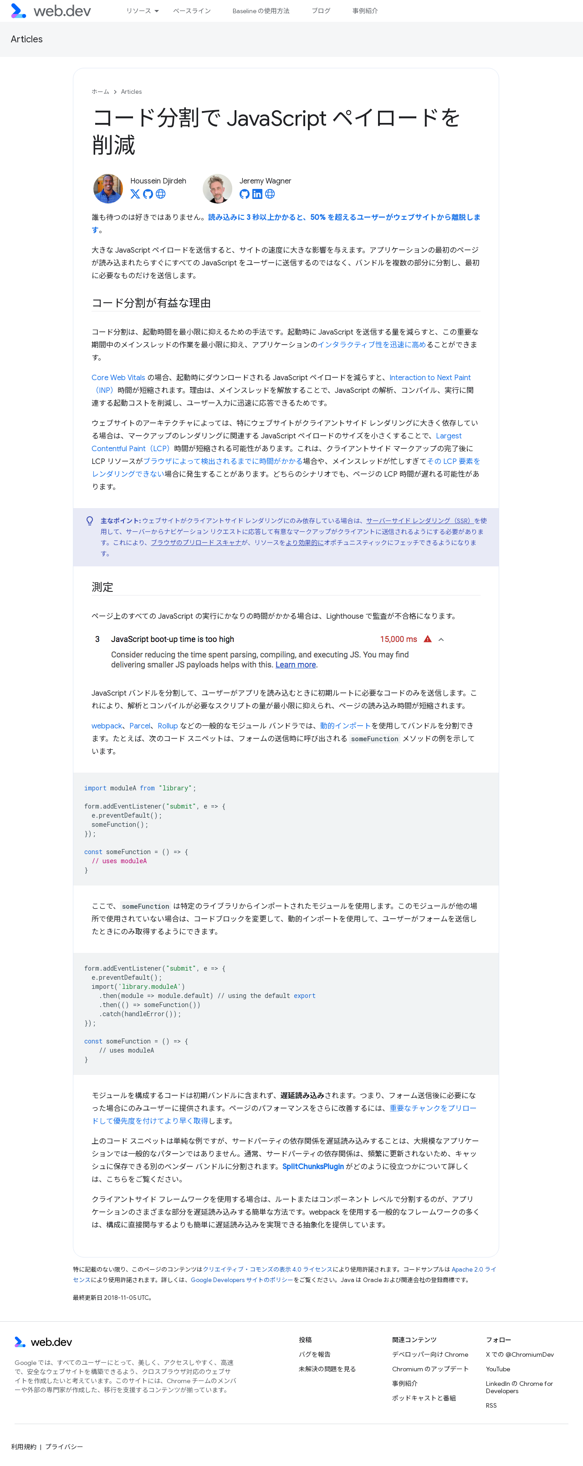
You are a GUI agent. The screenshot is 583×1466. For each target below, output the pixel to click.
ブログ (321, 11)
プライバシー (64, 1447)
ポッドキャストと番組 (424, 1398)
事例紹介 (365, 11)
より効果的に (305, 543)
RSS (491, 1405)
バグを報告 (315, 1354)
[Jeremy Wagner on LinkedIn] (257, 196)
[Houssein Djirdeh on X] (135, 196)
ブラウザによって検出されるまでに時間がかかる (223, 461)
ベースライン (192, 11)
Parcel (139, 726)
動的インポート (345, 726)
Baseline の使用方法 (261, 11)
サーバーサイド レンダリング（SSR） (420, 521)
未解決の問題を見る (327, 1369)
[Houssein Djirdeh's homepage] (161, 196)
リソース (138, 11)
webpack (107, 726)
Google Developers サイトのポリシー (242, 1280)
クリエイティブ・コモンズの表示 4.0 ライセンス (267, 1269)
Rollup (168, 726)
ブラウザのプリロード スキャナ (196, 543)
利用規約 (23, 1447)
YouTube (498, 1369)
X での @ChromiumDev (520, 1354)
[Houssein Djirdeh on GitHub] (148, 196)
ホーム (100, 92)
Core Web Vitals (118, 377)
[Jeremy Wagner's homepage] (270, 196)
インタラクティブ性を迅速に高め (371, 345)
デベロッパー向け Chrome (430, 1354)
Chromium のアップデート (430, 1369)
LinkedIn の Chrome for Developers (519, 1387)
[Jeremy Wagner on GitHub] (245, 196)
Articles (27, 39)
